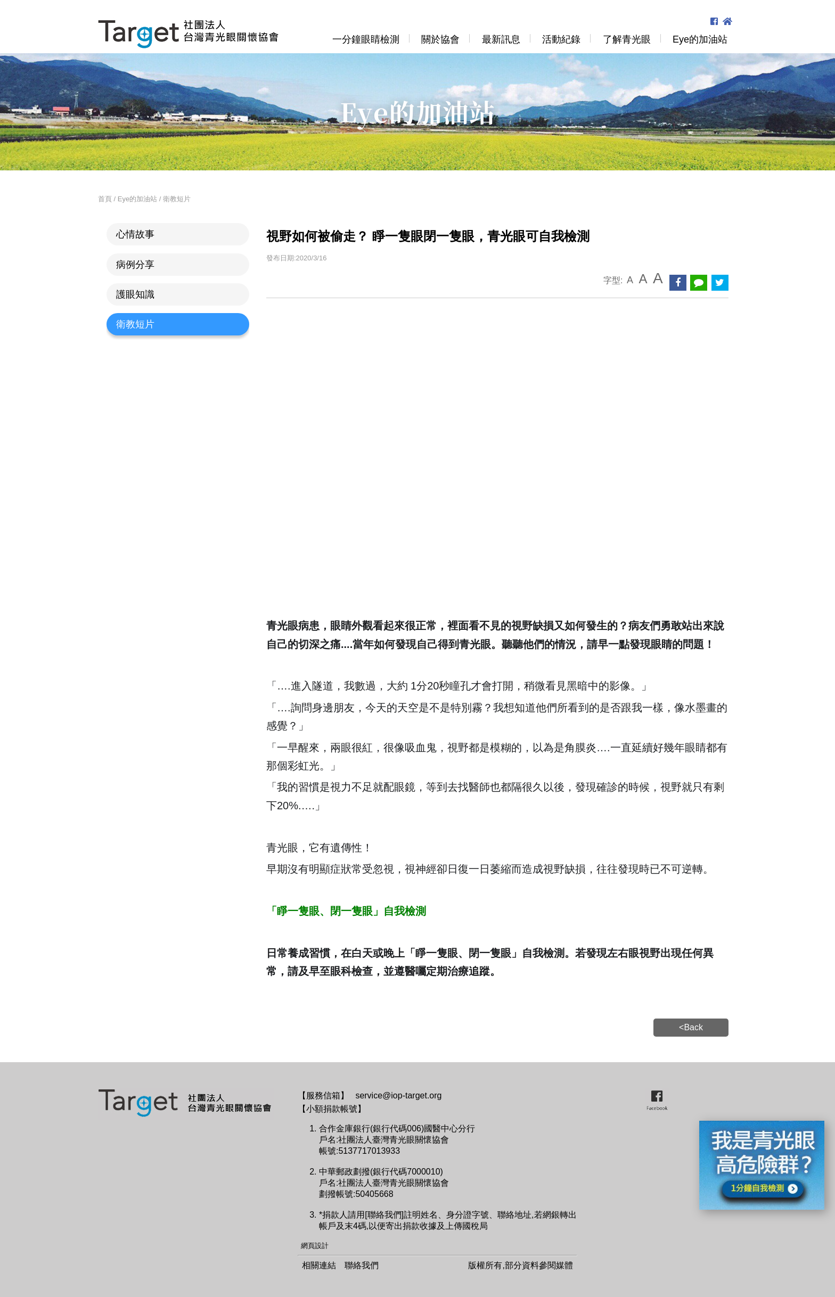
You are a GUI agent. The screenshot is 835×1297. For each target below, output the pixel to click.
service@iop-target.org (398, 1095)
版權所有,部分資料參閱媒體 (520, 1265)
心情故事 (135, 234)
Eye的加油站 (700, 39)
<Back (691, 1027)
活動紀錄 (561, 39)
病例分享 (135, 264)
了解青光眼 (627, 39)
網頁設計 (315, 1246)
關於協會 (440, 39)
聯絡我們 (362, 1265)
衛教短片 (135, 324)
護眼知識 (135, 294)
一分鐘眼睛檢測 (365, 39)
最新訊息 (501, 39)
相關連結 (319, 1265)
